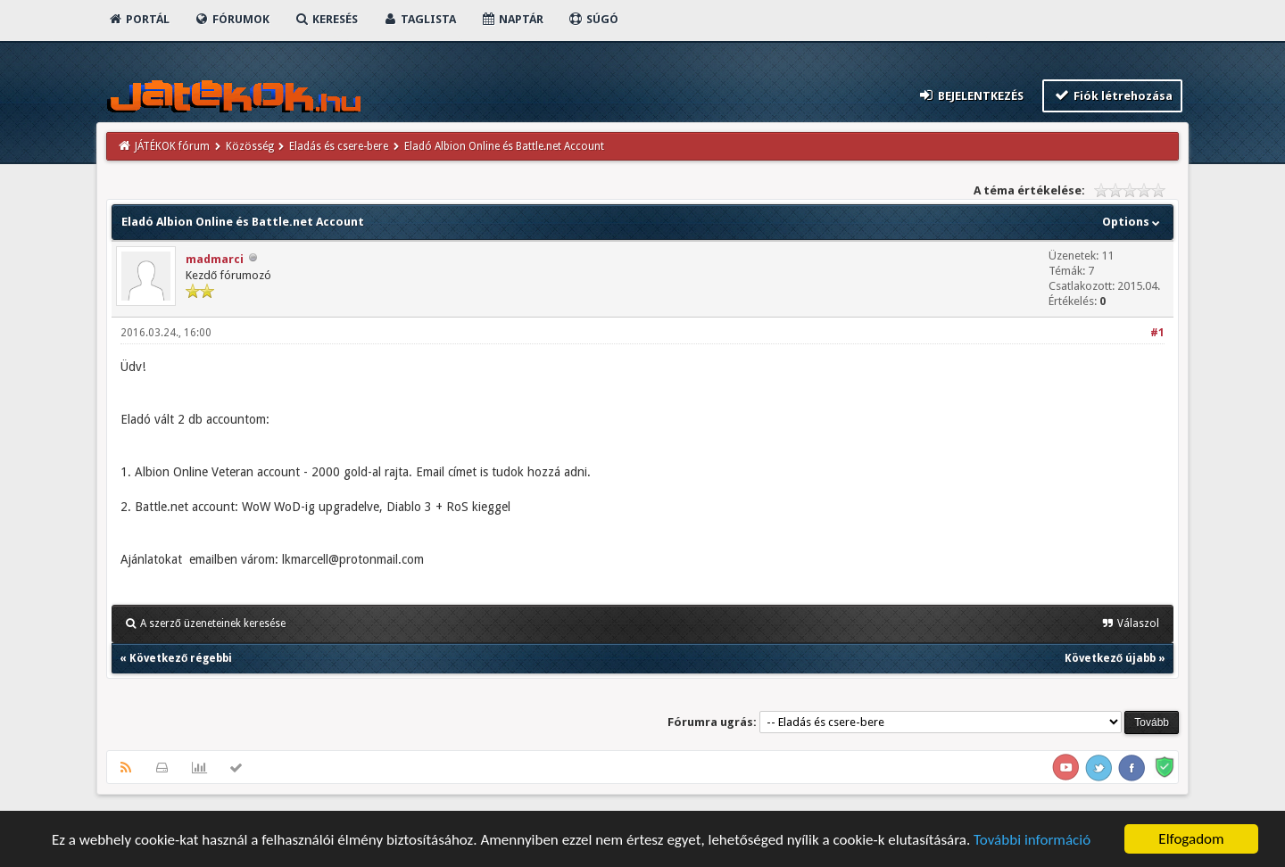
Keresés (326, 19)
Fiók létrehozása (1112, 95)
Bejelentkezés (970, 95)
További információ (1032, 841)
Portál (138, 19)
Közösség (250, 146)
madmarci (215, 259)
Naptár (511, 19)
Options (1133, 221)
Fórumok (231, 19)
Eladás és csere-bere (338, 146)
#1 (1157, 332)
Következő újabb (1110, 658)
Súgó (593, 19)
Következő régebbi (180, 658)
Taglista (419, 19)
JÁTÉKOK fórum (172, 146)
